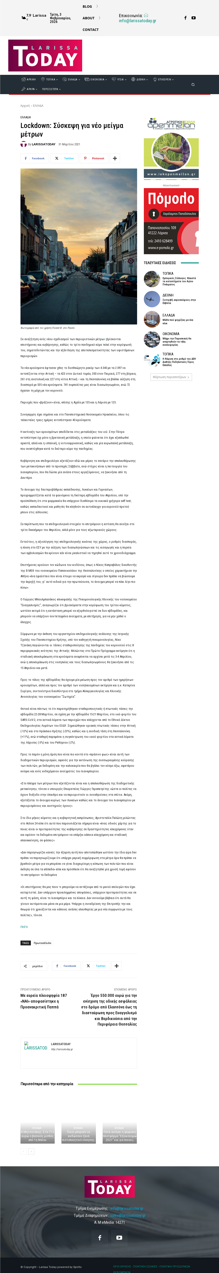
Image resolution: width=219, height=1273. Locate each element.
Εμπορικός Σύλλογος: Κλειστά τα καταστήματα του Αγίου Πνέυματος (179, 281)
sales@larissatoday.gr (128, 1215)
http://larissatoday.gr (62, 1049)
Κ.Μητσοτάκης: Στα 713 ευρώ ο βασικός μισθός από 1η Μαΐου (37, 1136)
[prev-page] (23, 1151)
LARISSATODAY (43, 144)
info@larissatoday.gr (137, 18)
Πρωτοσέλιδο (42, 943)
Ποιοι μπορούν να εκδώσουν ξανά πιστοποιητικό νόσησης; (78, 1136)
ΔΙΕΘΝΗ (168, 295)
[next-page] (31, 1151)
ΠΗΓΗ (24, 927)
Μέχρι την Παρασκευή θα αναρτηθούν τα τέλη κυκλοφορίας (177, 341)
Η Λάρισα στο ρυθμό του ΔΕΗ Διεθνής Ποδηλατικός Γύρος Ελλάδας (179, 362)
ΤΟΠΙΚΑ (168, 273)
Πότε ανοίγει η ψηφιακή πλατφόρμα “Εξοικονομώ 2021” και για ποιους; (120, 1136)
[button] (193, 84)
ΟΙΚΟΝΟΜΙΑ (171, 334)
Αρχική (25, 106)
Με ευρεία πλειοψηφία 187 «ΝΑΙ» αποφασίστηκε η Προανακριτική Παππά (43, 1001)
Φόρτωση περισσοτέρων (171, 377)
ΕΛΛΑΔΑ (38, 106)
